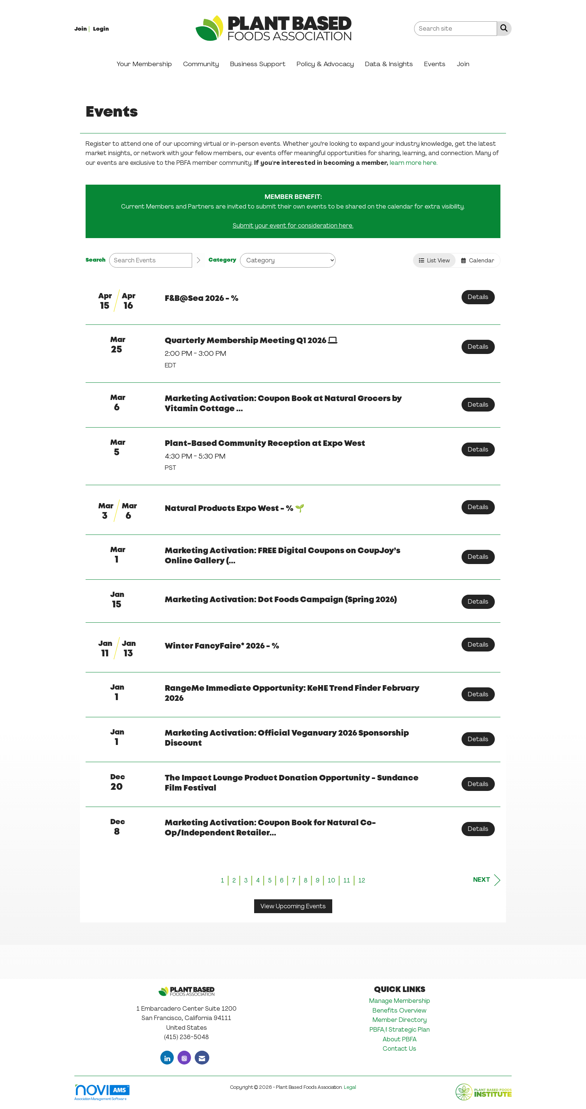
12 (361, 880)
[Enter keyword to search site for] (455, 28)
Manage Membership (399, 1001)
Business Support (258, 64)
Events (434, 64)
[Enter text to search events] (150, 260)
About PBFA (400, 1039)
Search (95, 260)
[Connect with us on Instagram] (184, 1058)
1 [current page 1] (222, 880)
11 (346, 880)
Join (463, 64)
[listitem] (83, 29)
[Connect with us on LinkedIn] (167, 1058)
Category (222, 260)
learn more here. (414, 163)
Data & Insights (389, 64)
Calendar (477, 260)
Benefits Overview (399, 1010)
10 (331, 880)
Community (201, 64)
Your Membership (144, 64)
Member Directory (400, 1020)
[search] (198, 260)
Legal (350, 1087)
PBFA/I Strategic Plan (400, 1029)
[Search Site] (502, 28)
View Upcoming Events (293, 906)
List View (434, 260)
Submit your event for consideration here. (293, 225)
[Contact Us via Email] (202, 1058)
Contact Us (399, 1049)
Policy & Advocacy (325, 64)
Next (486, 880)
